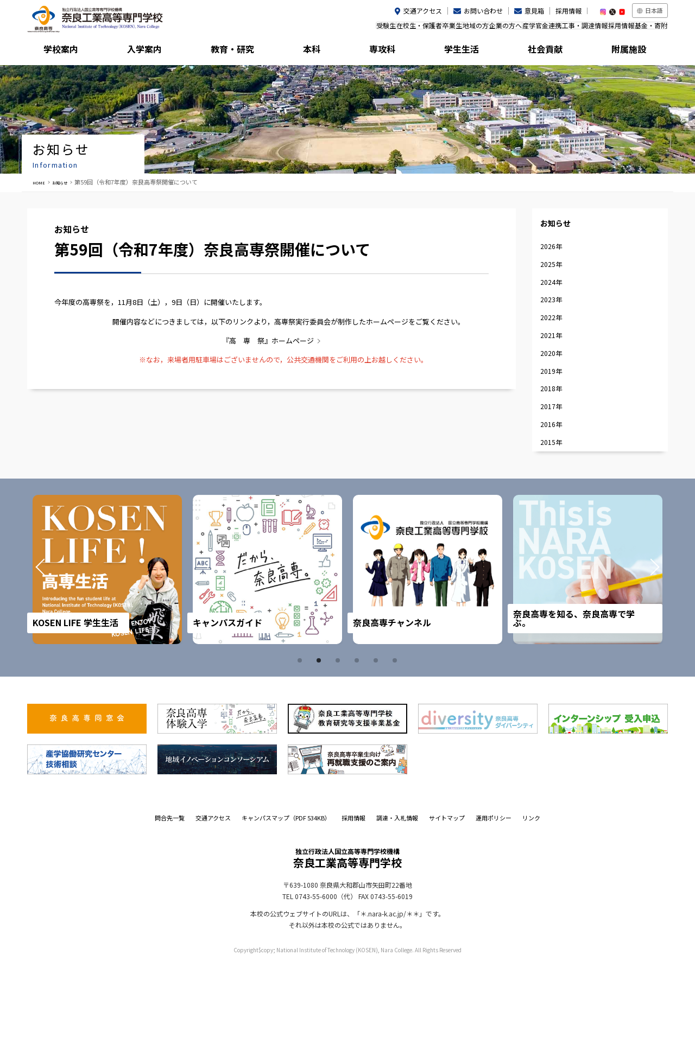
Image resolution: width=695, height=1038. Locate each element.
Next (640, 643)
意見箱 (534, 10)
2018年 (557, 445)
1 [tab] (301, 734)
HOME (41, 181)
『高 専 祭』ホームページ (268, 340)
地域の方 (416, 29)
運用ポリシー (493, 891)
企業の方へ (456, 29)
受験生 (294, 29)
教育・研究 (227, 51)
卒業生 (381, 29)
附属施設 (627, 51)
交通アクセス (422, 10)
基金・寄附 (645, 29)
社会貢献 (547, 51)
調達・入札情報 (397, 891)
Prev (55, 643)
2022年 (557, 353)
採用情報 (568, 10)
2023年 (557, 331)
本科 (307, 51)
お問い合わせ (483, 10)
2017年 (557, 468)
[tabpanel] (109, 643)
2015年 (557, 513)
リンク (531, 891)
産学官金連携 (503, 29)
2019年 (557, 422)
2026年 (557, 262)
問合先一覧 (170, 891)
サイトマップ (447, 891)
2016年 (557, 491)
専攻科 (388, 51)
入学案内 (147, 51)
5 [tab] (377, 734)
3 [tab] (339, 734)
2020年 (557, 399)
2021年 (557, 376)
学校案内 (67, 51)
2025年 (557, 284)
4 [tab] (358, 734)
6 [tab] (396, 734)
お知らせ (69, 181)
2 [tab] (320, 734)
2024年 (557, 307)
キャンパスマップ (286, 891)
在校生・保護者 (338, 29)
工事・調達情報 (557, 29)
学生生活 (467, 51)
